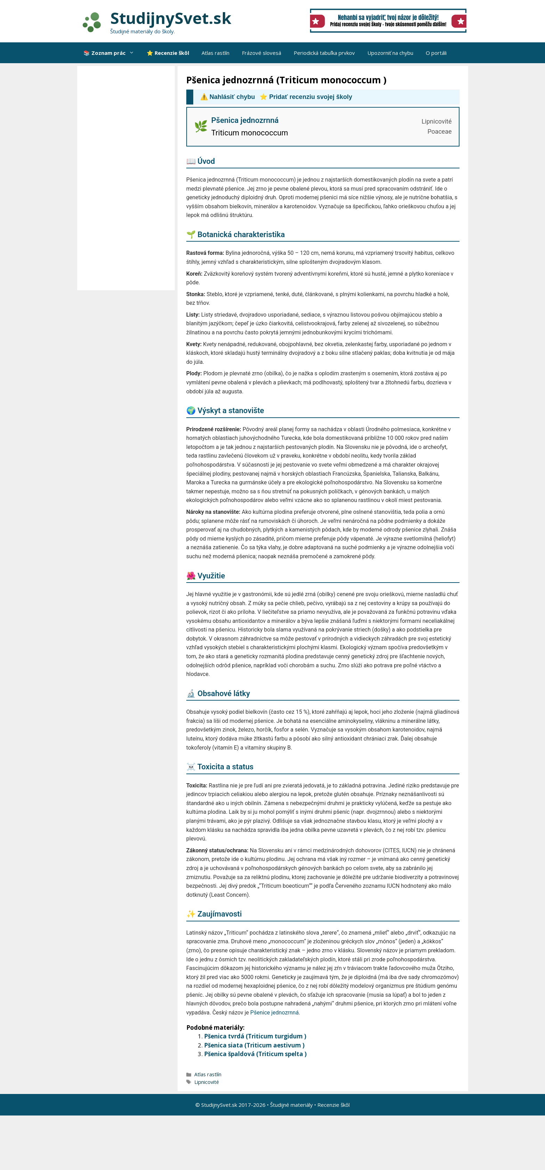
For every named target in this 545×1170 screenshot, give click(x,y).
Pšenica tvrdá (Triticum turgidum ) (255, 1036)
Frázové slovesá (261, 52)
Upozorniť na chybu (390, 52)
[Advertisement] (127, 178)
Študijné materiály (291, 1104)
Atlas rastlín (215, 52)
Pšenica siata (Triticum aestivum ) (254, 1045)
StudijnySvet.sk (170, 17)
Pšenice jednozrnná (274, 1012)
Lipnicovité (206, 1082)
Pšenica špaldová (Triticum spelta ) (255, 1054)
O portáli (436, 52)
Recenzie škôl (333, 1104)
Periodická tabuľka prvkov (324, 52)
